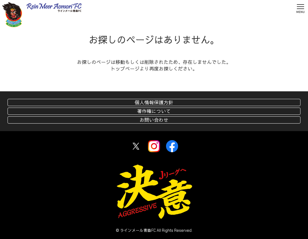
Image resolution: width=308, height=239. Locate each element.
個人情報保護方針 (154, 102)
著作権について (154, 111)
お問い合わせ (154, 120)
